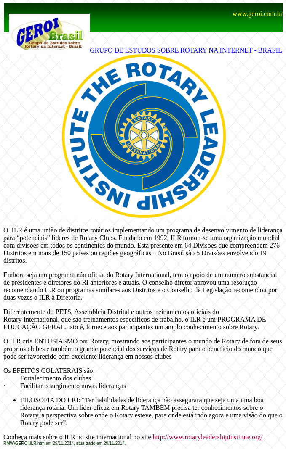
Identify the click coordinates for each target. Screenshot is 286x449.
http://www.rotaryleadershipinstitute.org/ (208, 437)
